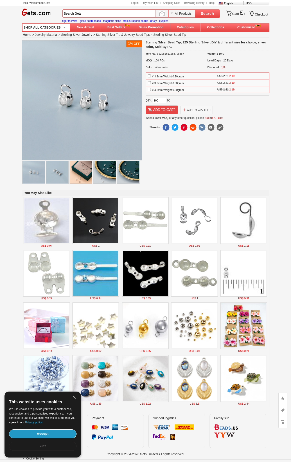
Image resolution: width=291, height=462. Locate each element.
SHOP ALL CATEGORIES (42, 27)
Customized (246, 27)
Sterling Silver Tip (108, 34)
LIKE (283, 398)
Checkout (261, 14)
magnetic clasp (112, 21)
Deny (43, 446)
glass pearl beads (90, 21)
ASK (283, 410)
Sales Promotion (151, 27)
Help (211, 3)
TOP (283, 422)
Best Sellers (116, 27)
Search (207, 14)
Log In (134, 3)
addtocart (162, 110)
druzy (153, 21)
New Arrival (85, 27)
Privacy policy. (34, 422)
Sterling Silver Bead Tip (169, 34)
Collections (215, 27)
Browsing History (194, 3)
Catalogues (185, 27)
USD (249, 3)
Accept (43, 433)
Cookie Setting (35, 458)
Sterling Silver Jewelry (76, 34)
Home (27, 34)
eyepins (163, 21)
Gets (36, 12)
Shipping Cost (171, 3)
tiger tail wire (69, 21)
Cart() (238, 14)
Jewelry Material (46, 34)
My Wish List (150, 3)
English (228, 3)
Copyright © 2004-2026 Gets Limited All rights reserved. (145, 454)
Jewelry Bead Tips (137, 34)
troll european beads (135, 21)
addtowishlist (196, 110)
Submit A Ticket (214, 117)
